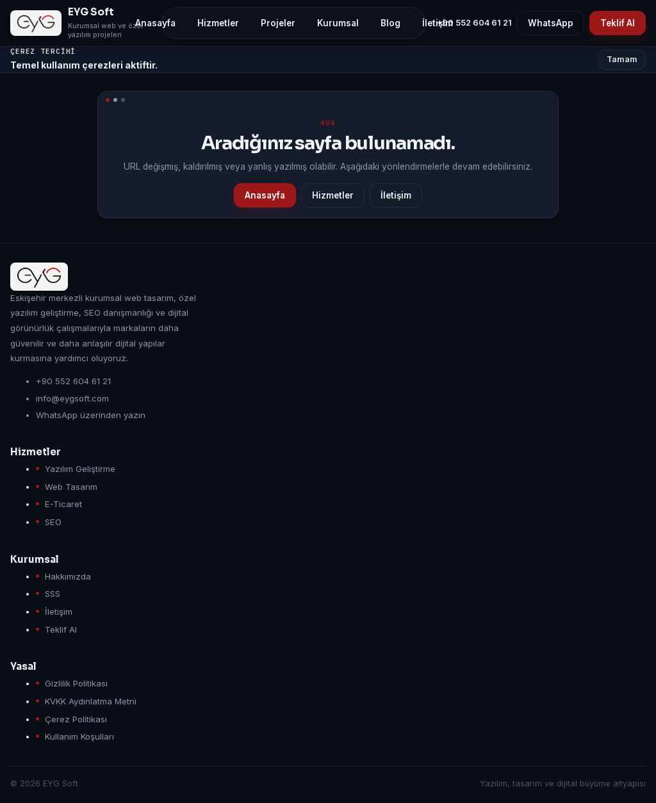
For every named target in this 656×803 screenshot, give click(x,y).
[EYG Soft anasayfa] (80, 23)
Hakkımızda (68, 576)
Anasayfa (265, 195)
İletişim (396, 195)
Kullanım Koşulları (79, 736)
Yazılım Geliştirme (80, 469)
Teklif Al (617, 23)
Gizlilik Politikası (76, 683)
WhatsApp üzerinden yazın (90, 415)
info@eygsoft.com (72, 398)
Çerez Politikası (76, 719)
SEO (53, 522)
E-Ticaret (63, 504)
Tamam (622, 59)
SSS (52, 593)
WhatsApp (550, 23)
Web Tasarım (71, 487)
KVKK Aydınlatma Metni (90, 701)
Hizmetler (333, 195)
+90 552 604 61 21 (474, 23)
